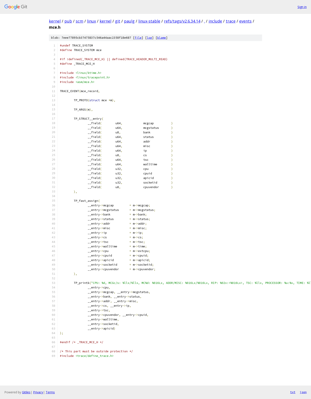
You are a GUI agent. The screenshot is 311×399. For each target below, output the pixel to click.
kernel (55, 21)
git (117, 21)
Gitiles (26, 392)
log (149, 38)
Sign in (302, 7)
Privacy (38, 392)
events (245, 21)
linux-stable (149, 21)
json (303, 392)
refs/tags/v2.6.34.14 (182, 21)
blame (161, 38)
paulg (129, 21)
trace (231, 21)
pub (68, 21)
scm (79, 21)
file (138, 38)
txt (292, 392)
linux (91, 21)
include (215, 21)
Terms (50, 392)
